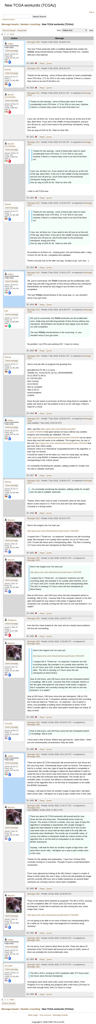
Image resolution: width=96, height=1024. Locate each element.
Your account (45, 1015)
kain (6, 311)
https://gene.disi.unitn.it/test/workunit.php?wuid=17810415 (61, 443)
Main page (33, 1015)
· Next (11, 34)
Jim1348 (8, 723)
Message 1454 (33, 965)
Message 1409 (33, 42)
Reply (42, 63)
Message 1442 (33, 754)
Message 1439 (33, 641)
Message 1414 (33, 273)
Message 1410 (33, 68)
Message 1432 (33, 618)
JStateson (12, 620)
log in (91, 12)
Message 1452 (33, 894)
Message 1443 (33, 806)
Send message (11, 51)
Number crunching (30, 24)
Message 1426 (33, 558)
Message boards (10, 24)
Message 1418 (33, 481)
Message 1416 (33, 356)
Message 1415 (33, 310)
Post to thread (9, 30)
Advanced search (8, 19)
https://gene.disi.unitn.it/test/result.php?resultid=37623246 (53, 437)
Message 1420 (33, 518)
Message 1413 (33, 203)
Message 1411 (33, 93)
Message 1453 (33, 938)
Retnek (8, 69)
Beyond (11, 520)
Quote (49, 63)
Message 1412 (33, 142)
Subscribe (22, 30)
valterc (11, 44)
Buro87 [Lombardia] (10, 96)
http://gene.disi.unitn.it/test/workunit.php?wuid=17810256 (53, 531)
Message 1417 (33, 419)
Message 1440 (33, 722)
